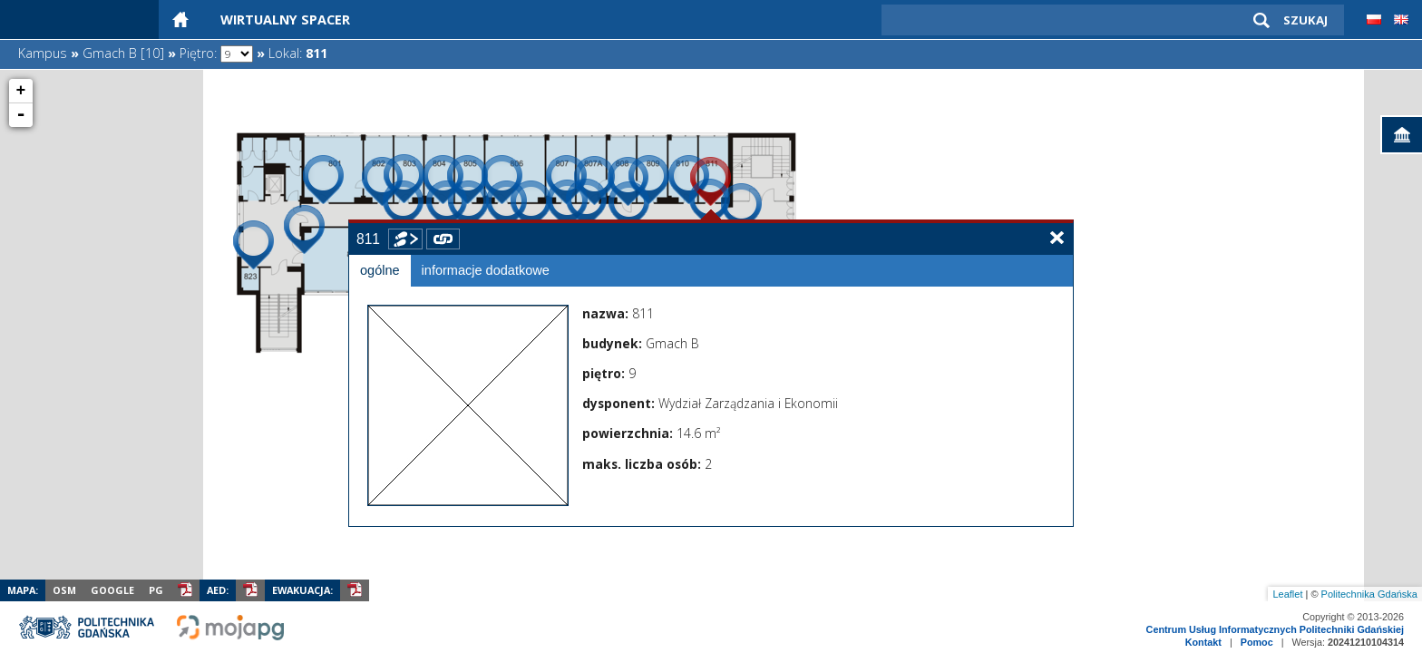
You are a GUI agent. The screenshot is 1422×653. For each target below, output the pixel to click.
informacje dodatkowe (486, 270)
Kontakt (1203, 642)
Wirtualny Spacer (285, 19)
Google (112, 590)
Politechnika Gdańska (1369, 594)
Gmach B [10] (123, 53)
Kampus (42, 53)
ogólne (380, 270)
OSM (64, 590)
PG (156, 590)
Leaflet (1287, 594)
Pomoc (1257, 642)
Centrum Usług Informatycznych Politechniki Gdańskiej (1275, 629)
